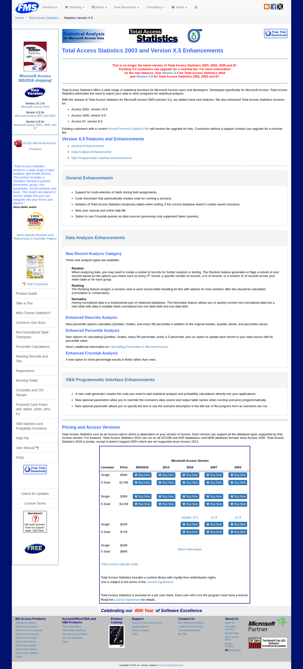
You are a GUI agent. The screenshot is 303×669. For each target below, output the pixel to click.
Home (19, 18)
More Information (190, 549)
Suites (18, 657)
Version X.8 (144, 76)
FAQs (20, 457)
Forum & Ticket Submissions (147, 623)
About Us (230, 623)
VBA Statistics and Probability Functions (31, 426)
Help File (22, 438)
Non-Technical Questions (191, 623)
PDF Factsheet (37, 284)
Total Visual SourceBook (75, 634)
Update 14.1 (190, 517)
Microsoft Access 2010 (35, 106)
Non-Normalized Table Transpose (32, 334)
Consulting (155, 7)
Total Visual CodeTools (74, 630)
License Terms (35, 503)
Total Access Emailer (26, 638)
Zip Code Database (72, 638)
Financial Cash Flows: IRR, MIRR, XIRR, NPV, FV (33, 409)
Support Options (140, 626)
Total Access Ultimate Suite (119, 564)
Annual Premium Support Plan (128, 128)
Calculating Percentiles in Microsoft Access (139, 347)
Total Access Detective (27, 634)
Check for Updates (35, 494)
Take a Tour (24, 303)
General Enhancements (87, 146)
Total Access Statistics (44, 18)
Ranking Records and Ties (32, 358)
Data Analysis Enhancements (91, 152)
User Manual (27, 448)
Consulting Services (230, 628)
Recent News (232, 633)
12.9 (214, 517)
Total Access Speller (26, 645)
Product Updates (141, 630)
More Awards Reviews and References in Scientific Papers (35, 237)
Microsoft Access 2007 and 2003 (35, 115)
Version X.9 (170, 73)
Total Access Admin (25, 623)
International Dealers (189, 630)
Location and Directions (190, 626)
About (179, 7)
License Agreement (160, 582)
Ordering (74, 7)
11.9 (238, 517)
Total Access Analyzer (26, 626)
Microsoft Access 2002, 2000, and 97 (35, 126)
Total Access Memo (25, 641)
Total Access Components (29, 630)
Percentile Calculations (32, 347)
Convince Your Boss (30, 322)
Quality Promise (229, 645)
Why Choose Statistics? (33, 313)
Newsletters (234, 650)
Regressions (25, 371)
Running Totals (27, 380)
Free (126, 7)
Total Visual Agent (71, 626)
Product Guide (26, 293)
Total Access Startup (26, 649)
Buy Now (142, 475)
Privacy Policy (164, 665)
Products (50, 7)
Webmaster (178, 665)
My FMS (182, 634)
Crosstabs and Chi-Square (30, 392)
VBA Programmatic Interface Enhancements (101, 158)
